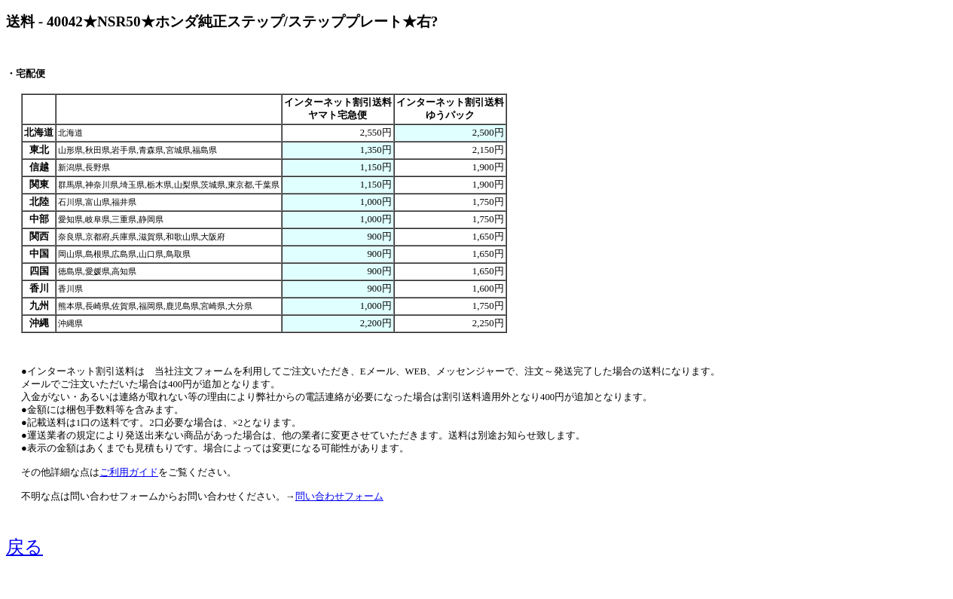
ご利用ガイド (128, 472)
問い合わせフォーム (339, 496)
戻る (24, 547)
